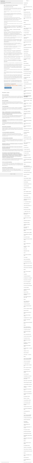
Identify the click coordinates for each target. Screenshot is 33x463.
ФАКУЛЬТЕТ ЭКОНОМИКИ (7, 167)
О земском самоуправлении (27, 170)
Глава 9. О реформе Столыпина (27, 191)
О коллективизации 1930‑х (27, 411)
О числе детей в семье (26, 130)
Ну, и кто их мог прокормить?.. (27, 281)
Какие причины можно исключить (28, 47)
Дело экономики (5, 106)
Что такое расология (26, 147)
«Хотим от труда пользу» (26, 203)
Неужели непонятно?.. (26, 352)
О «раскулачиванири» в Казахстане (28, 384)
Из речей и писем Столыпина (27, 209)
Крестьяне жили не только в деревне (28, 98)
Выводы (25, 22)
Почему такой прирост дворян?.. (27, 283)
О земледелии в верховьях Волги (27, 187)
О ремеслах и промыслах (26, 174)
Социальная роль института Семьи (28, 128)
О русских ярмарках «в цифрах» (27, 178)
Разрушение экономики (6, 126)
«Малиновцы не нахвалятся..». (27, 220)
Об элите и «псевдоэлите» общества (28, 308)
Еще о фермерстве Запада (27, 445)
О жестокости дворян (26, 287)
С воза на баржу (25, 257)
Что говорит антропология (27, 149)
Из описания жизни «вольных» (27, 73)
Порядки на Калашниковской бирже (28, 265)
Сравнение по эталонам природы (27, 447)
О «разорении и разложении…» (27, 329)
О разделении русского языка (27, 24)
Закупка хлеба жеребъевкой (27, 259)
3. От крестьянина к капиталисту (8, 132)
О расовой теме (25, 145)
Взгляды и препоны (26, 195)
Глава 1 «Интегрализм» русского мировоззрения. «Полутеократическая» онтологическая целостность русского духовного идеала (12, 113)
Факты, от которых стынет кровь (27, 367)
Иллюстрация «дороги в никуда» (27, 433)
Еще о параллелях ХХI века (27, 65)
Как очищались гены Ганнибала (27, 157)
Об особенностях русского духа (27, 168)
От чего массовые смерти (27, 369)
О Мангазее (25, 176)
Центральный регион (26, 49)
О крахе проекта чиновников (27, 111)
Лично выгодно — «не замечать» (27, 354)
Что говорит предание (26, 32)
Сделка (24, 252)
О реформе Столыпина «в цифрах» (28, 232)
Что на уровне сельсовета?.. (27, 429)
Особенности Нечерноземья (27, 419)
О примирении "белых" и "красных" (28, 317)
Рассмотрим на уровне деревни (27, 431)
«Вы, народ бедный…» (26, 207)
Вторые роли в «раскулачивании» (27, 391)
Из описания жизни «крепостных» (28, 71)
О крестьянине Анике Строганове (27, 172)
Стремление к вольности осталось (28, 406)
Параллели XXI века (26, 310)
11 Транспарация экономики (7, 137)
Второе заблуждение (26, 63)
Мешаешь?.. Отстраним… (27, 398)
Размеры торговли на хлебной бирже (28, 267)
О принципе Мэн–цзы (26, 20)
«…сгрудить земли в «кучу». (27, 211)
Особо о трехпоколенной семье (27, 334)
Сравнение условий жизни (27, 75)
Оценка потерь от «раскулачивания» (28, 380)
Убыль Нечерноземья (26, 457)
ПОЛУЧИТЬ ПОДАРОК (8, 87)
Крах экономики (5, 100)
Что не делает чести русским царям (28, 285)
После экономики (5, 94)
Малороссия (25, 61)
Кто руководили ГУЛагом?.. (27, 396)
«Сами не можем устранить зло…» (28, 205)
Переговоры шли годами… (27, 222)
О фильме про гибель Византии (27, 162)
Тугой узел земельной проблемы (27, 193)
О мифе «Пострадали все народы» (28, 382)
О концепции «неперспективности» (28, 417)
